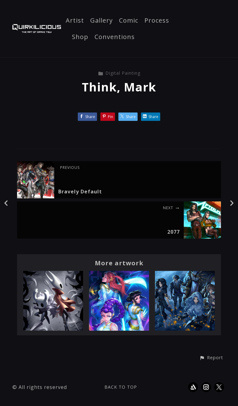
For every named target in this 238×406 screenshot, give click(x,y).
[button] (211, 358)
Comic (128, 20)
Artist (75, 20)
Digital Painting (119, 73)
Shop (80, 37)
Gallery (101, 20)
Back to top (120, 387)
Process (156, 20)
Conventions (115, 37)
